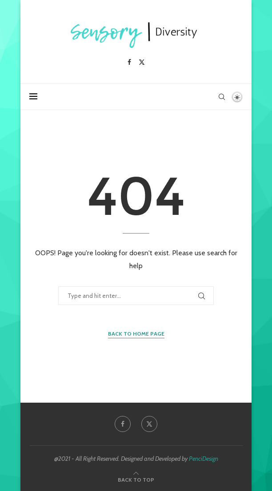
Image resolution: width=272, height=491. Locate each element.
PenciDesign (203, 459)
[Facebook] (129, 62)
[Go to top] (136, 479)
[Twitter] (142, 62)
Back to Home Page (136, 333)
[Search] (221, 97)
